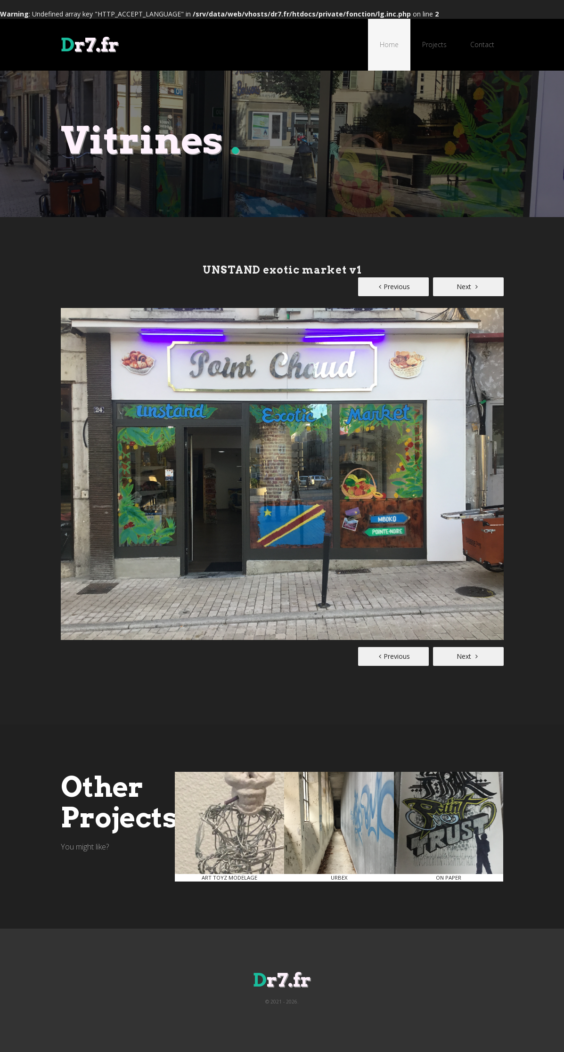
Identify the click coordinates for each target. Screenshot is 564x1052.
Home (389, 44)
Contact (482, 44)
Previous (394, 286)
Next (467, 286)
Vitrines (150, 140)
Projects (434, 44)
